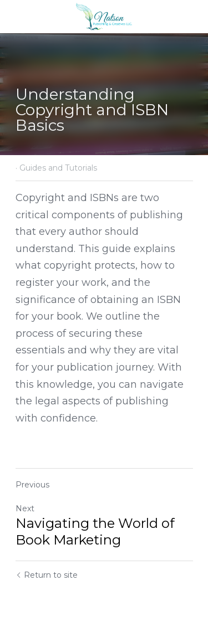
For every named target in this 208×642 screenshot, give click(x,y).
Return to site (47, 575)
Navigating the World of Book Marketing (95, 531)
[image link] (104, 15)
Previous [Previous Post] (32, 485)
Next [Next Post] (25, 508)
